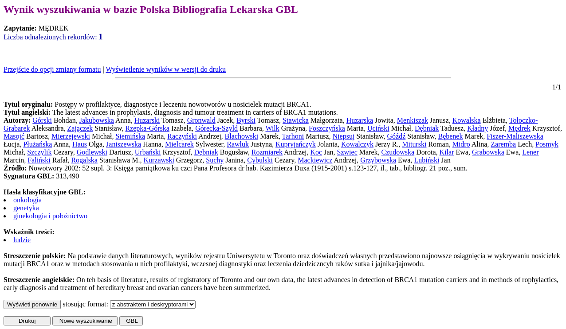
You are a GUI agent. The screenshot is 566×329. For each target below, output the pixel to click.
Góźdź (396, 136)
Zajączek (80, 128)
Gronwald (201, 120)
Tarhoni (293, 136)
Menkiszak (412, 120)
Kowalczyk (357, 144)
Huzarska (359, 120)
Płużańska (37, 144)
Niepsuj (344, 136)
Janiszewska (123, 144)
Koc (316, 152)
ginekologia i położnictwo (50, 216)
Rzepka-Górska (147, 128)
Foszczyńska (327, 128)
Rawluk (238, 144)
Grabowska (488, 152)
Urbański (148, 152)
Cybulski (260, 160)
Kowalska (466, 120)
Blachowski (242, 136)
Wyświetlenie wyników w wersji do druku (166, 69)
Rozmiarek (267, 152)
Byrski (245, 120)
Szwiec (347, 152)
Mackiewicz (315, 160)
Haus (79, 144)
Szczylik (39, 152)
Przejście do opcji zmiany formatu (52, 69)
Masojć (14, 136)
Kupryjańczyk (295, 144)
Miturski (414, 144)
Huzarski (147, 120)
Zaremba (503, 144)
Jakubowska (96, 120)
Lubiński (426, 160)
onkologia (27, 200)
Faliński (39, 160)
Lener (530, 152)
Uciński (378, 128)
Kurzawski (159, 160)
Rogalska (84, 160)
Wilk (272, 128)
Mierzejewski (70, 136)
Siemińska (130, 136)
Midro (461, 144)
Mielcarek (179, 144)
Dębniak (427, 128)
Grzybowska (378, 160)
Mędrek (519, 128)
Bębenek (450, 136)
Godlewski (92, 152)
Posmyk (546, 144)
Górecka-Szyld (216, 128)
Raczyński (182, 136)
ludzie (22, 240)
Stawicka (296, 120)
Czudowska (398, 152)
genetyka (26, 208)
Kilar (447, 152)
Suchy (215, 160)
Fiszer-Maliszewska (515, 136)
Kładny (477, 128)
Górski (42, 120)
